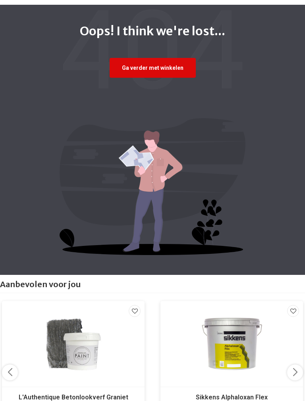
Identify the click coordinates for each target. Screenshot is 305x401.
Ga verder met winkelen (152, 68)
